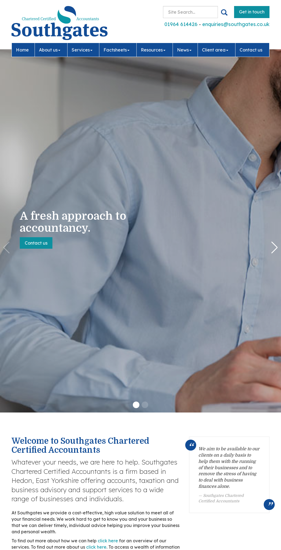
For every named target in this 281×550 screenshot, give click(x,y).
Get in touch (252, 12)
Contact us (251, 50)
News (184, 50)
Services (82, 50)
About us (49, 50)
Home (22, 50)
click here (108, 540)
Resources (153, 50)
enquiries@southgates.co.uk (235, 24)
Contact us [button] (36, 243)
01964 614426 (181, 24)
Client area (215, 50)
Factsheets (116, 50)
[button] (136, 405)
